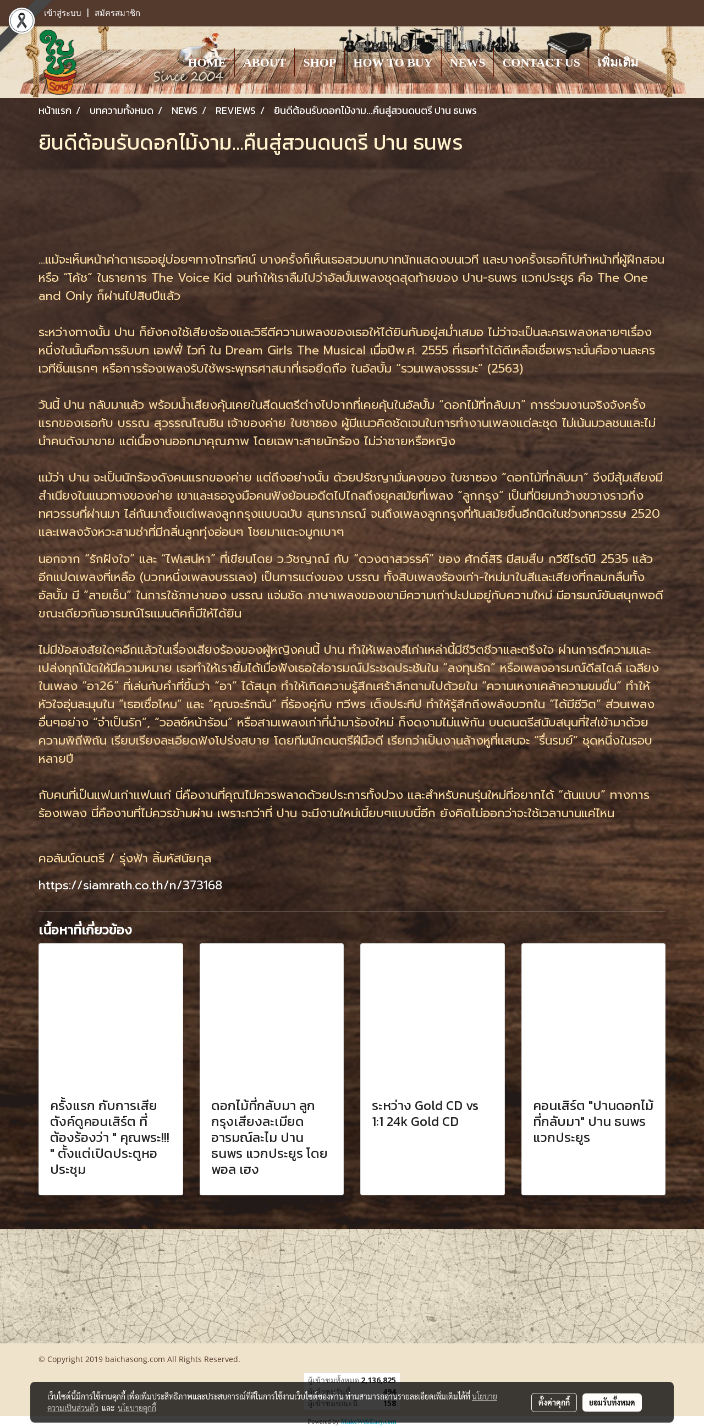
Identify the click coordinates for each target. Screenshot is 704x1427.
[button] (656, 62)
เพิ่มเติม (618, 62)
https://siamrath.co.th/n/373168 (130, 885)
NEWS (468, 62)
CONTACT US (541, 62)
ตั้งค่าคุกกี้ (554, 1402)
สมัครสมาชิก (117, 13)
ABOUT (264, 62)
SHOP (319, 62)
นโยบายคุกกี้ (137, 1408)
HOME (207, 62)
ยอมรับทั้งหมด (612, 1402)
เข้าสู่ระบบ (62, 13)
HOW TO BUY (392, 62)
